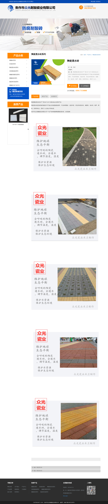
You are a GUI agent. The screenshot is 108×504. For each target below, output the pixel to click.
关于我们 (25, 16)
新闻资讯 (59, 16)
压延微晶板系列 (18, 71)
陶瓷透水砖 (39, 467)
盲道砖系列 (18, 64)
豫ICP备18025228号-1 (69, 502)
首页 (85, 54)
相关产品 (45, 96)
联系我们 (98, 1)
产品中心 (36, 16)
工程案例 (71, 16)
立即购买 (85, 86)
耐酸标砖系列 (18, 78)
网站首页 (13, 16)
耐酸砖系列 (18, 60)
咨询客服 (73, 86)
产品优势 (48, 16)
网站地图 (93, 1)
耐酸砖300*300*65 (18, 85)
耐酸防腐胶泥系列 (18, 74)
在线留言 (54, 96)
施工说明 (82, 16)
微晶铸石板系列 (18, 81)
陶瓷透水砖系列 (18, 67)
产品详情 (35, 96)
